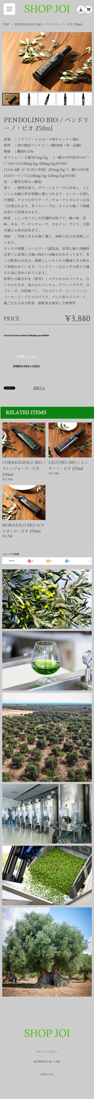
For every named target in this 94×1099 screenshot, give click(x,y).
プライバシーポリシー (47, 1052)
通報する (39, 388)
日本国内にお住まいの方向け (26, 366)
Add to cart (26, 356)
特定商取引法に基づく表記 (47, 1062)
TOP (5, 24)
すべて (11, 561)
